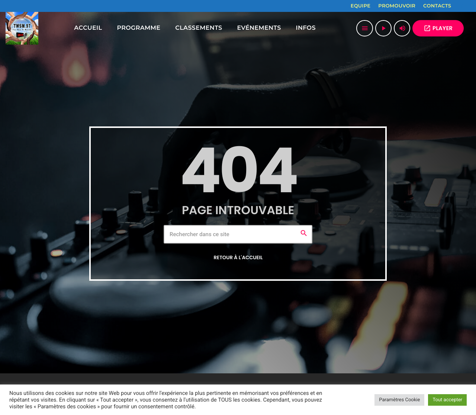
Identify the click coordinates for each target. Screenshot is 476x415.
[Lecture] (383, 28)
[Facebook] (461, 6)
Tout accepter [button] (447, 400)
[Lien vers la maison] (22, 28)
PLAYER (438, 28)
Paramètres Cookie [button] (399, 400)
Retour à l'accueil (238, 257)
